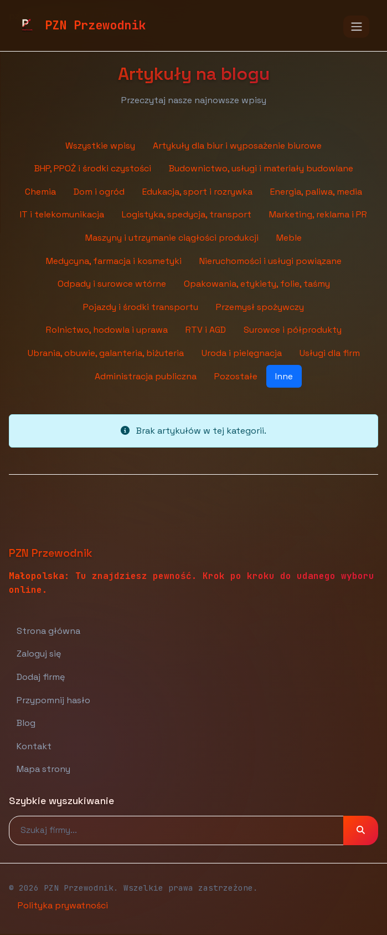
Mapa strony (43, 769)
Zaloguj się (39, 653)
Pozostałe (235, 376)
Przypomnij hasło (53, 700)
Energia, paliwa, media (316, 191)
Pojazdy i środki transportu (140, 307)
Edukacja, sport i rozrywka (197, 191)
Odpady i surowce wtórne (112, 283)
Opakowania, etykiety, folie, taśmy (257, 283)
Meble (289, 237)
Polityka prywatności (63, 905)
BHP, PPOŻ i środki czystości (92, 168)
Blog (26, 723)
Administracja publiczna (146, 376)
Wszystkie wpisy (100, 145)
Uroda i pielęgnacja (242, 353)
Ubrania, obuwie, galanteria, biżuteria (106, 353)
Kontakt (34, 746)
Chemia (40, 191)
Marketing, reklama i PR (318, 214)
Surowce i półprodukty (293, 330)
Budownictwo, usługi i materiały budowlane (261, 168)
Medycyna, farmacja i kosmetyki (114, 261)
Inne (284, 376)
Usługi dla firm (330, 353)
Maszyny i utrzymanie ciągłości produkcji (172, 237)
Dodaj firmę (41, 677)
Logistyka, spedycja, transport (186, 214)
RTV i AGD (205, 330)
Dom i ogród (99, 191)
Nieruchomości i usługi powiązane (270, 261)
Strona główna (48, 631)
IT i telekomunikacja (62, 214)
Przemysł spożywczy (260, 307)
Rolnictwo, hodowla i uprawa (107, 330)
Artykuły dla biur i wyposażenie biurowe (237, 145)
